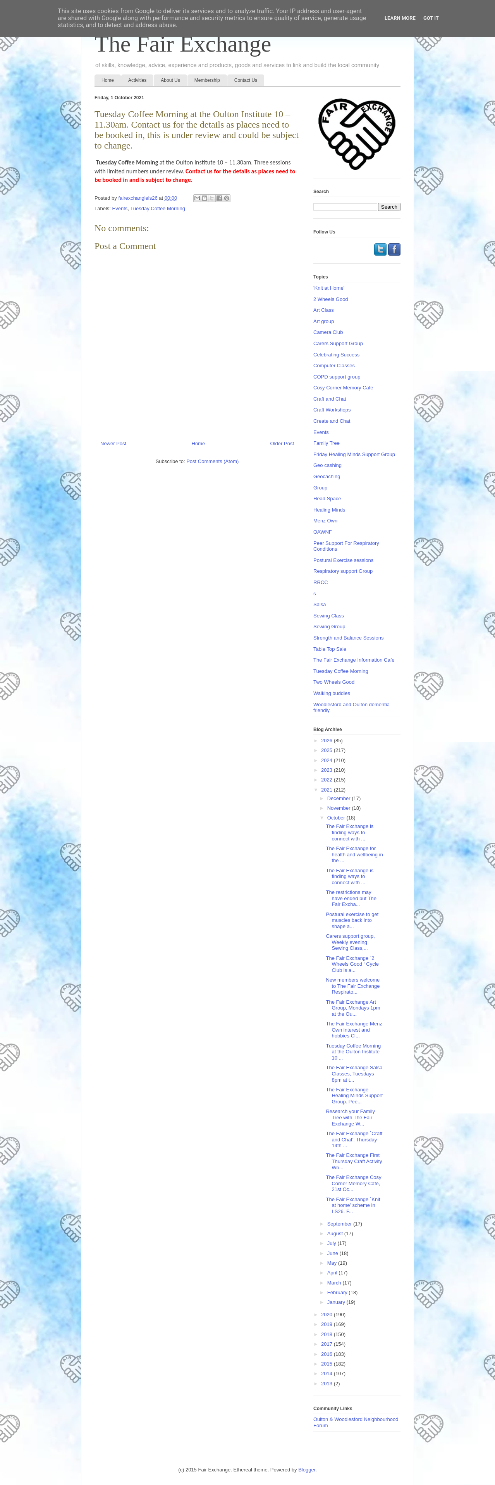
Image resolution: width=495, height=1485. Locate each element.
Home (107, 80)
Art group (323, 321)
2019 (327, 1324)
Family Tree (326, 443)
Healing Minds (329, 510)
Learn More (400, 18)
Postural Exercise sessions (343, 560)
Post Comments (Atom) (212, 461)
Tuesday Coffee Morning (157, 208)
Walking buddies (331, 693)
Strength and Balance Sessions (348, 638)
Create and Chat (331, 421)
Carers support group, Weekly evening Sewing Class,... (350, 942)
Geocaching (326, 476)
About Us (170, 80)
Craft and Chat (329, 399)
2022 (327, 780)
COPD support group (336, 377)
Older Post (282, 443)
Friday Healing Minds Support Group (354, 454)
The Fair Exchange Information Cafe (354, 660)
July (332, 1243)
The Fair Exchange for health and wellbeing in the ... (354, 854)
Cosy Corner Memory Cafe (343, 388)
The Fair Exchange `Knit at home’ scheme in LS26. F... (353, 1205)
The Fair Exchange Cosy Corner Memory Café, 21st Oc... (353, 1183)
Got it (431, 18)
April (333, 1273)
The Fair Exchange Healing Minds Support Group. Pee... (354, 1096)
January (337, 1302)
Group (320, 488)
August (335, 1233)
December (339, 798)
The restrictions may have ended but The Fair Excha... (351, 898)
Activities (137, 80)
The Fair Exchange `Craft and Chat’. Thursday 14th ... (354, 1139)
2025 (327, 750)
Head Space (327, 498)
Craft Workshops (332, 410)
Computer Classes (334, 365)
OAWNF (322, 532)
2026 (327, 740)
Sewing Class (328, 616)
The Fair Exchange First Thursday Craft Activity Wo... (354, 1161)
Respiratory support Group (343, 571)
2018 (327, 1334)
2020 (327, 1314)
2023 (327, 770)
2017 (327, 1344)
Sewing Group (329, 626)
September (340, 1224)
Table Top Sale (329, 649)
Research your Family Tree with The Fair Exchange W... (350, 1117)
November (339, 808)
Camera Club (328, 332)
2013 (327, 1383)
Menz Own (325, 521)
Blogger (306, 1470)
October (337, 818)
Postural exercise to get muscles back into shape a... (352, 920)
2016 (327, 1354)
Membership (207, 80)
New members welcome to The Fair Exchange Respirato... (353, 986)
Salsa (319, 604)
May (332, 1263)
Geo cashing (327, 465)
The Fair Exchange (183, 44)
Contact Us (245, 80)
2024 (327, 760)
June (333, 1253)
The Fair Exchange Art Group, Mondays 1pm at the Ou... (353, 1008)
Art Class (323, 310)
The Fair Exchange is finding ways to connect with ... (349, 832)
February (338, 1292)
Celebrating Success (336, 355)
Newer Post (113, 443)
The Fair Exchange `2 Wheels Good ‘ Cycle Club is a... (352, 964)
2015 (327, 1364)
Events (120, 208)
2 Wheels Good (330, 299)
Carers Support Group (338, 343)
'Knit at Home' (328, 288)
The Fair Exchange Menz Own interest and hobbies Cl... (354, 1030)
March (335, 1283)
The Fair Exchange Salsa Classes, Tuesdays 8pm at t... (354, 1073)
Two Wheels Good (333, 682)
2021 (327, 790)
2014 (327, 1373)
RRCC (320, 582)
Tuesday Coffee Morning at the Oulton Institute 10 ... (353, 1052)
